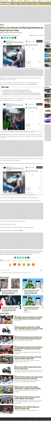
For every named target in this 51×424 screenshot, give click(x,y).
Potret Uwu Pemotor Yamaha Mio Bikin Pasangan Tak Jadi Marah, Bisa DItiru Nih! (10, 292)
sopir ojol (25, 131)
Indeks (38, 3)
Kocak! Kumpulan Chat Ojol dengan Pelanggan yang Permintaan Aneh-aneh (31, 292)
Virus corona (11, 78)
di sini (21, 230)
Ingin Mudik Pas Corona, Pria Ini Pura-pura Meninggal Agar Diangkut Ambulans (21, 93)
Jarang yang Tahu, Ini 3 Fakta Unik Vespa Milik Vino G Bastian (17, 91)
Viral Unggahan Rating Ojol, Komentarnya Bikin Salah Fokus (31, 308)
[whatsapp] (12, 38)
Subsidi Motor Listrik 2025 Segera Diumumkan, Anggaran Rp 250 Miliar (27, 388)
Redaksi (36, 418)
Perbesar (39, 41)
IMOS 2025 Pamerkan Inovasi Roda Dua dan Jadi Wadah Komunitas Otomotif (28, 338)
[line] (7, 38)
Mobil (15, 3)
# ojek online (20, 260)
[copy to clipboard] (15, 38)
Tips (32, 3)
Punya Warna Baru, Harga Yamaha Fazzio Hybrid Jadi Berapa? (27, 398)
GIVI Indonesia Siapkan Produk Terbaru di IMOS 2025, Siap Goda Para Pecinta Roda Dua (28, 348)
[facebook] (2, 38)
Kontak (31, 418)
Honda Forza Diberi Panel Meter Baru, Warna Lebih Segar (27, 368)
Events (27, 3)
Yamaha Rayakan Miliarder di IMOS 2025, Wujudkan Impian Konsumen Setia (28, 328)
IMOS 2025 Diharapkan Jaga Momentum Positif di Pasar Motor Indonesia (28, 378)
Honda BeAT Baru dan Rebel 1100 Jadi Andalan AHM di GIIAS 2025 (27, 358)
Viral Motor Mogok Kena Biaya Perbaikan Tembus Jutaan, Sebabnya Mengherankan (10, 308)
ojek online (32, 84)
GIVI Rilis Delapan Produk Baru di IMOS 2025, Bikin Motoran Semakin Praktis (28, 318)
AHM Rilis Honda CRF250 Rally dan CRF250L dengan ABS (26, 408)
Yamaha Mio (12, 131)
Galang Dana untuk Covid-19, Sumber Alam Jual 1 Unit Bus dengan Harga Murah (21, 94)
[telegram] (10, 38)
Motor (21, 3)
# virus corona (7, 260)
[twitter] (4, 38)
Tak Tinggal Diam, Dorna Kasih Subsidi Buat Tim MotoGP (15, 90)
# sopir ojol (14, 260)
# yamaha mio (28, 260)
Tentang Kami (42, 418)
